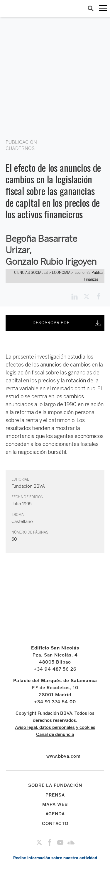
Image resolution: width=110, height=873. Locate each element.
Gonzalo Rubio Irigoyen (51, 261)
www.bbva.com (63, 756)
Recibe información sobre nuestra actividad (55, 858)
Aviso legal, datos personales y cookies (55, 727)
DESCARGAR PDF (67, 323)
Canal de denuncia (55, 734)
